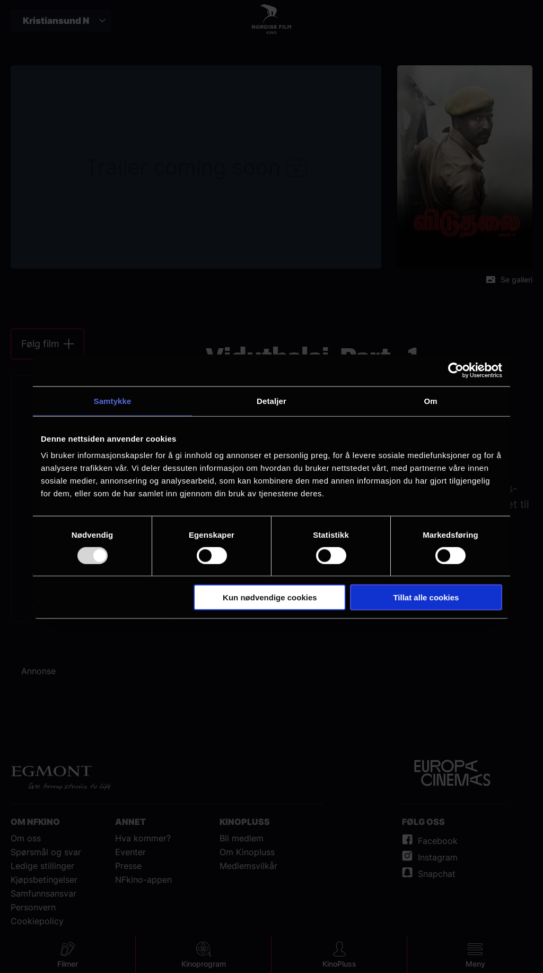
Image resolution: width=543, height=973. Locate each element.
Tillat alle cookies (426, 597)
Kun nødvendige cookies (270, 597)
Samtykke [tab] (113, 400)
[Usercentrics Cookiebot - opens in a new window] (455, 370)
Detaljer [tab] (271, 400)
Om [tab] (430, 400)
